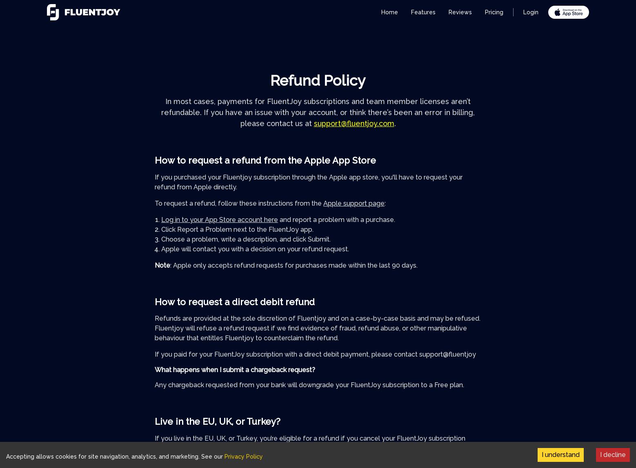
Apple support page (354, 203)
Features (423, 12)
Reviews (460, 12)
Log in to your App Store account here (219, 220)
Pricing (494, 12)
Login (530, 12)
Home (389, 12)
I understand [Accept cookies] (561, 455)
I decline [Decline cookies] (613, 455)
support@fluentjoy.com (354, 123)
